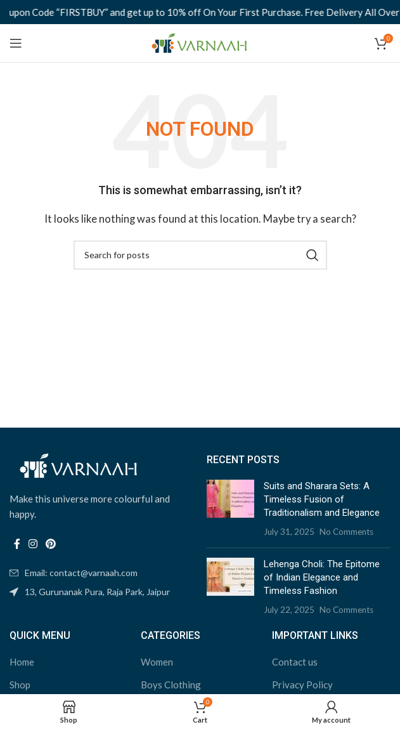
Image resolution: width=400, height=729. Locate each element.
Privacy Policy (302, 684)
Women (157, 661)
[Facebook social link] (17, 543)
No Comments (346, 532)
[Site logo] (200, 42)
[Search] (200, 255)
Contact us (295, 661)
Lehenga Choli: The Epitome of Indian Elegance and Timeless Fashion (322, 577)
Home (22, 661)
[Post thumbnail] (230, 509)
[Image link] (79, 464)
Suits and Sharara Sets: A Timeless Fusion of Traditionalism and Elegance (322, 499)
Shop (20, 684)
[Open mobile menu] (16, 43)
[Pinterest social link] (51, 543)
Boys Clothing (171, 684)
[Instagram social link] (32, 543)
